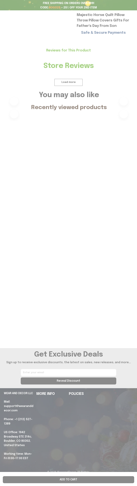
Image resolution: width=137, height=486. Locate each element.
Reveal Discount (68, 380)
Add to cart (68, 479)
